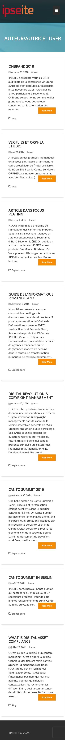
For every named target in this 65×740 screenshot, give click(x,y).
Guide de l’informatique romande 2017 (30, 296)
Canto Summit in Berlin (30, 577)
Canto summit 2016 (26, 489)
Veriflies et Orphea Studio (26, 144)
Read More (46, 110)
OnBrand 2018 (21, 66)
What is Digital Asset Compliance (28, 639)
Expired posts (18, 270)
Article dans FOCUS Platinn (26, 212)
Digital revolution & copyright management (30, 395)
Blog (14, 118)
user (34, 72)
